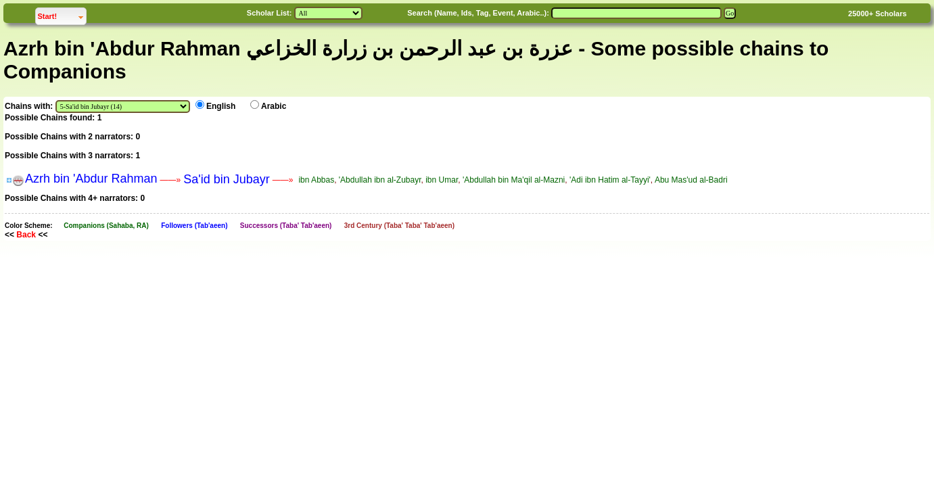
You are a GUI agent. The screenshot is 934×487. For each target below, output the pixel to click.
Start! (61, 14)
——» (170, 180)
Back (26, 234)
